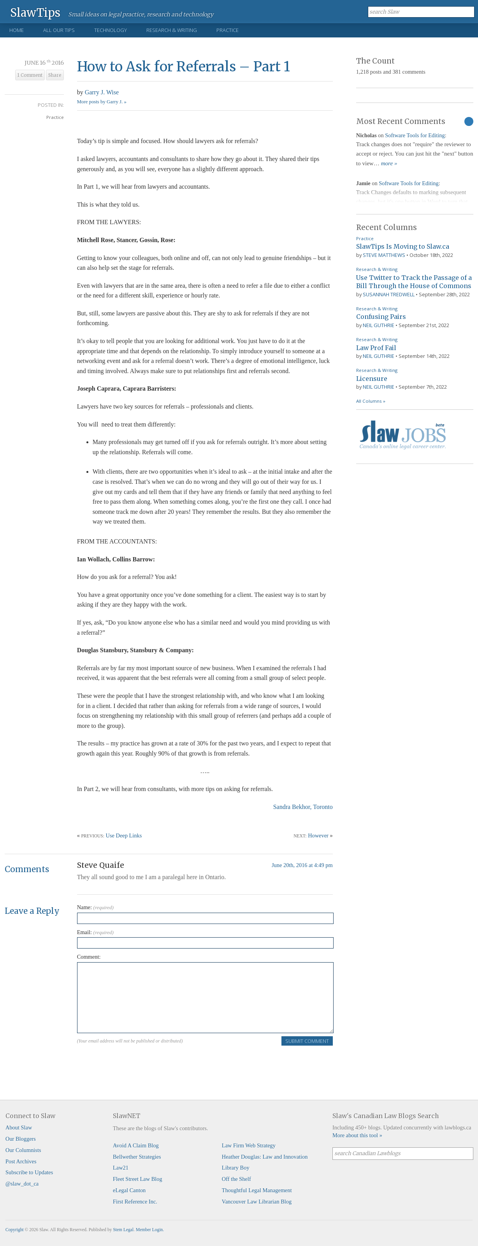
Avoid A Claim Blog (136, 1145)
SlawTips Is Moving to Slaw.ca (402, 246)
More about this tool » (357, 1135)
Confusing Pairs (381, 316)
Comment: (89, 957)
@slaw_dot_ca (22, 1184)
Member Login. (150, 1229)
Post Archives (21, 1161)
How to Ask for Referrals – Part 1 (183, 66)
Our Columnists (23, 1150)
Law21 (120, 1168)
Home (16, 30)
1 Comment (30, 75)
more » (389, 163)
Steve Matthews (384, 254)
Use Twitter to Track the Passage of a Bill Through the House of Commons (414, 282)
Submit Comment (307, 1040)
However (318, 835)
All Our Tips (59, 30)
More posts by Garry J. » (102, 101)
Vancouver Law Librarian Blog (257, 1201)
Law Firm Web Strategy (249, 1145)
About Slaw (18, 1127)
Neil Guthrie (378, 325)
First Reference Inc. (135, 1201)
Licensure (371, 378)
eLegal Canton (129, 1190)
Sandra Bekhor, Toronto (303, 807)
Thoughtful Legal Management (257, 1190)
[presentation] (136, 1061)
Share (55, 75)
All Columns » (370, 401)
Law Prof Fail (376, 348)
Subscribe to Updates (29, 1172)
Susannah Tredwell (389, 294)
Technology (110, 30)
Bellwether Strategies (137, 1157)
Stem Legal (123, 1229)
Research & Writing (171, 30)
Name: (95, 907)
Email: (95, 932)
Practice (227, 30)
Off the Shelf (236, 1179)
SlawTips (35, 12)
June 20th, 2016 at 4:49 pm (302, 865)
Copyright (14, 1229)
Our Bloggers (20, 1139)
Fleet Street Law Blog (137, 1179)
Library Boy (236, 1168)
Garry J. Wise (102, 92)
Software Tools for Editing (415, 135)
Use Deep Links (124, 835)
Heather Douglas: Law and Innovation (265, 1157)
